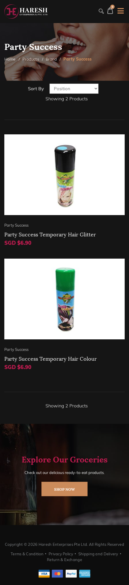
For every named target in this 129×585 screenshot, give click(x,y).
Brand (51, 59)
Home (10, 59)
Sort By (36, 88)
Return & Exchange (64, 559)
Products (30, 59)
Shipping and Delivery (98, 554)
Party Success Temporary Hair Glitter (50, 234)
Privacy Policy (61, 554)
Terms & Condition (27, 554)
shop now (64, 489)
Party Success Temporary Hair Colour (50, 358)
